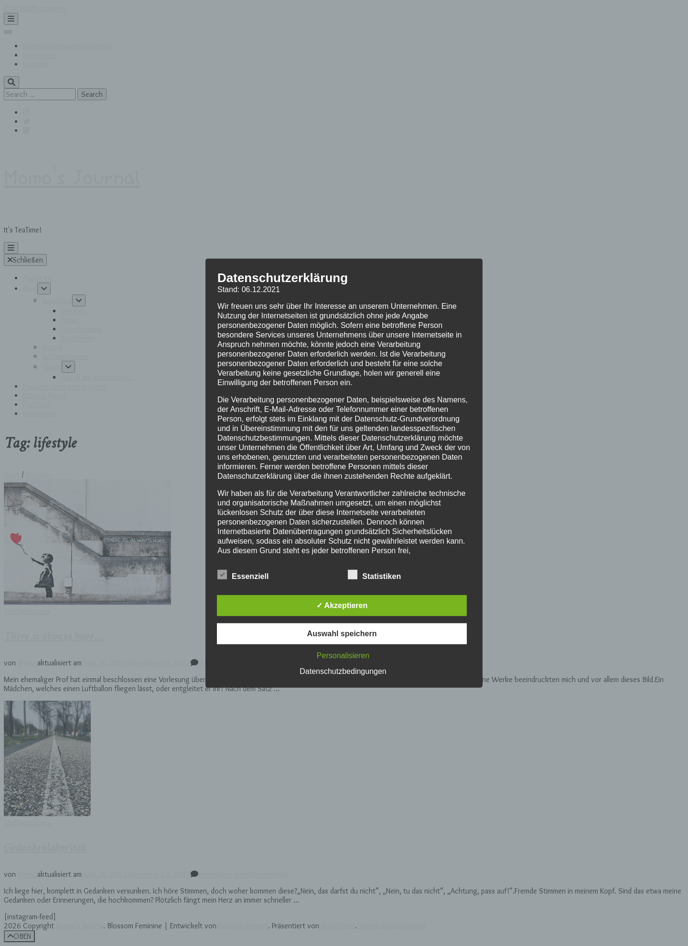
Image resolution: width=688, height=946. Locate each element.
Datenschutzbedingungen (343, 671)
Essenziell (243, 574)
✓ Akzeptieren (342, 605)
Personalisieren (343, 655)
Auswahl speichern (342, 633)
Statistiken (374, 574)
